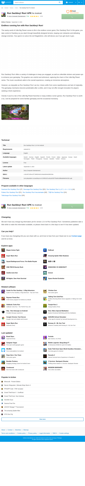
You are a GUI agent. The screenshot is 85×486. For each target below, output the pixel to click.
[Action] (16, 8)
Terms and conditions (8, 433)
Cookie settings (64, 433)
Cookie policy (21, 433)
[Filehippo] (6, 2)
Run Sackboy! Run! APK (24, 13)
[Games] (11, 8)
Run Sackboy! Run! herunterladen (33, 192)
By (16, 16)
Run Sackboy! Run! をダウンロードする (59, 189)
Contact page (76, 236)
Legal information (44, 433)
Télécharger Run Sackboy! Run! (11, 195)
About (3, 430)
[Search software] (59, 2)
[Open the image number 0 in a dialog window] (15, 112)
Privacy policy (32, 433)
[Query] (38, 2)
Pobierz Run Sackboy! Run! (10, 192)
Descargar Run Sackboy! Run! (32, 189)
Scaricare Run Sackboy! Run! (10, 189)
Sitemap (26, 430)
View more (42, 419)
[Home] (2, 8)
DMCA (55, 433)
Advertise (18, 430)
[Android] (6, 8)
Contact (10, 430)
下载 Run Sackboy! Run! (56, 192)
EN (80, 2)
